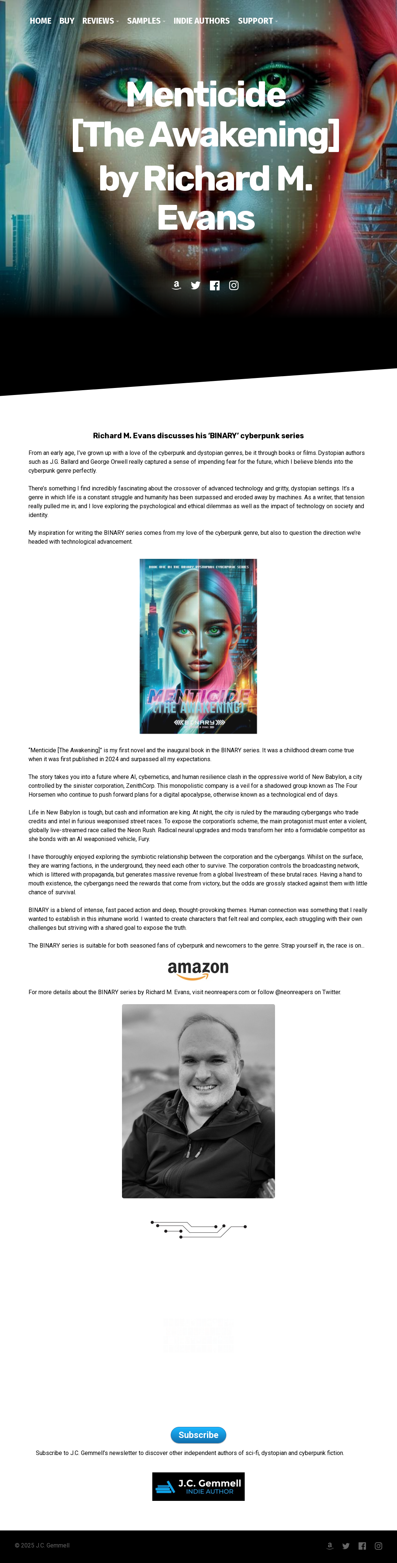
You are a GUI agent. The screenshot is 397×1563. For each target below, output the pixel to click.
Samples (144, 21)
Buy (67, 21)
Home (40, 21)
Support (255, 21)
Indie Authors (202, 21)
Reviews (98, 21)
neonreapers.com (227, 992)
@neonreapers (295, 992)
